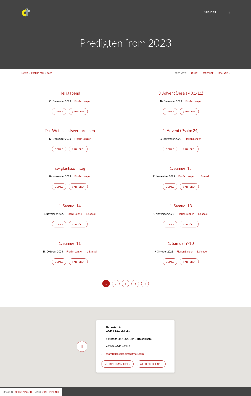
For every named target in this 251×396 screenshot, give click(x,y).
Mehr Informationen (117, 364)
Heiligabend (69, 93)
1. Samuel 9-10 (181, 243)
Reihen (195, 73)
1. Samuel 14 (70, 205)
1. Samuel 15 (181, 168)
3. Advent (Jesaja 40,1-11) (180, 93)
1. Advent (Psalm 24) (181, 130)
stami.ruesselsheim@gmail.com (125, 353)
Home (25, 73)
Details (59, 111)
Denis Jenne (75, 213)
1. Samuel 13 (181, 205)
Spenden (210, 12)
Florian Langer (83, 101)
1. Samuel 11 (70, 243)
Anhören (78, 111)
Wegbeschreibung (151, 364)
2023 (49, 73)
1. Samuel (203, 176)
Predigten (37, 73)
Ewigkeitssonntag (69, 168)
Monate (223, 73)
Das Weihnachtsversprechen (70, 130)
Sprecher (209, 73)
